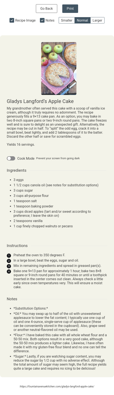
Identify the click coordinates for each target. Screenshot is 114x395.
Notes (50, 20)
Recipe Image (25, 20)
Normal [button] (82, 20)
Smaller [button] (66, 20)
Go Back (46, 9)
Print (70, 8)
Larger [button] (97, 20)
